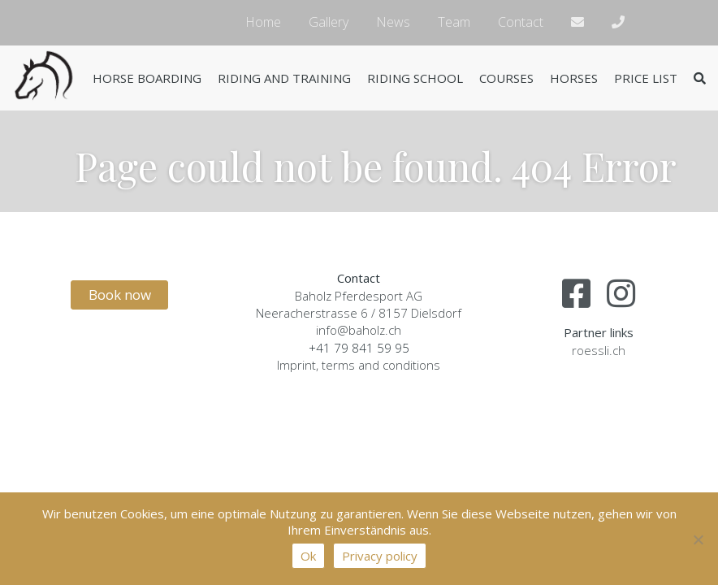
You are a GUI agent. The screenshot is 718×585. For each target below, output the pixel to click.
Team (454, 22)
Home (263, 22)
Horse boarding (147, 78)
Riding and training (284, 78)
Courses (506, 78)
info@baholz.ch (358, 330)
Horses (574, 78)
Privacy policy (379, 556)
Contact (520, 22)
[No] (698, 539)
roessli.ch (598, 350)
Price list (645, 78)
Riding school (415, 78)
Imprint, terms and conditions (358, 365)
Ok (308, 556)
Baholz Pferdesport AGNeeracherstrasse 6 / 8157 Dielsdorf (358, 304)
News (393, 22)
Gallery (328, 22)
